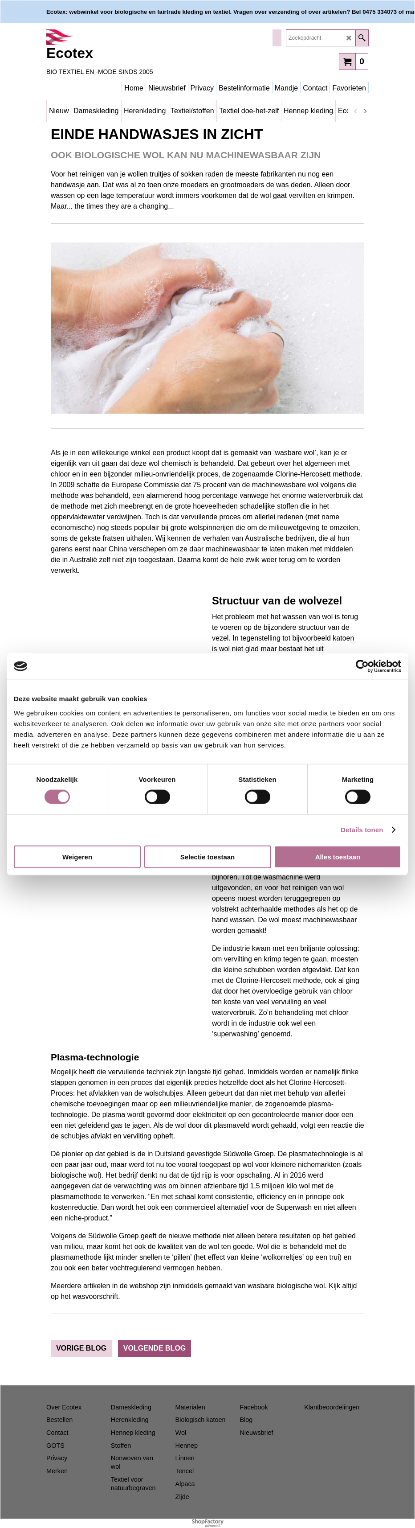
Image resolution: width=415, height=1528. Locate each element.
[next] (365, 111)
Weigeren (77, 856)
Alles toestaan (338, 856)
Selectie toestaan (207, 856)
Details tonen (362, 830)
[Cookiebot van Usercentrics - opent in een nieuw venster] (362, 666)
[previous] (356, 111)
